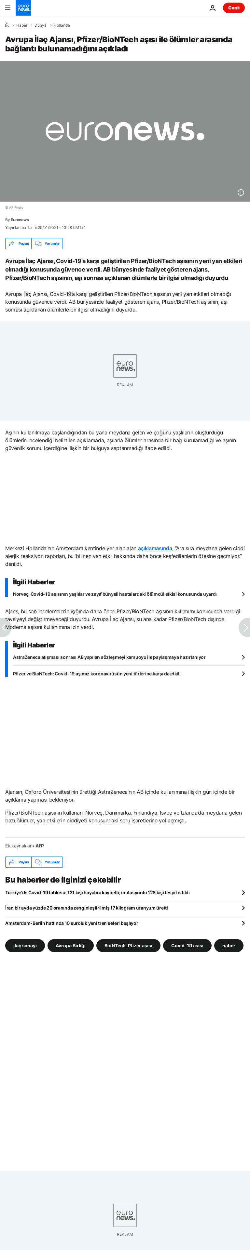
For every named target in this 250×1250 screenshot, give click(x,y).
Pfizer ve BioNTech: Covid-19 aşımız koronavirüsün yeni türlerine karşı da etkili (97, 673)
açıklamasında (155, 548)
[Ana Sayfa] (7, 25)
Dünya (41, 25)
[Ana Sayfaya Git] (23, 8)
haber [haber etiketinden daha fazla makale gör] (228, 945)
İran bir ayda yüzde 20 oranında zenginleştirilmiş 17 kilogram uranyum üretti (86, 908)
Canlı (234, 7)
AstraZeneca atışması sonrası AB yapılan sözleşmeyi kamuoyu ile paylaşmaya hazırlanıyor (109, 657)
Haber (21, 25)
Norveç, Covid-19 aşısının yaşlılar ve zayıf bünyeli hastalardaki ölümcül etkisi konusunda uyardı (115, 594)
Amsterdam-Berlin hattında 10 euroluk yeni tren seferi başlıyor (71, 923)
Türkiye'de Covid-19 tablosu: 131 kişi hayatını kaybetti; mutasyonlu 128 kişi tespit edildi (97, 892)
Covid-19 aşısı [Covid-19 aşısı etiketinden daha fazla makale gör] (187, 945)
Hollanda (62, 25)
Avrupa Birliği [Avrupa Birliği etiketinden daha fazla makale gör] (71, 945)
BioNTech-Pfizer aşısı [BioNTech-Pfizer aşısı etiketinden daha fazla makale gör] (128, 945)
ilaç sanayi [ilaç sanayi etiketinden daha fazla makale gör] (25, 945)
